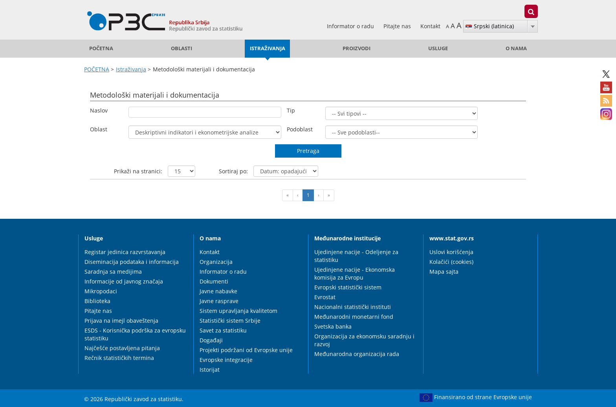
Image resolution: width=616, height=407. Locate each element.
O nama (516, 48)
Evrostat (325, 297)
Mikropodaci (100, 291)
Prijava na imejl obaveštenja (121, 320)
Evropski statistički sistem (347, 287)
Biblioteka (97, 301)
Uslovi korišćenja (451, 252)
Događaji (211, 340)
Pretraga (308, 150)
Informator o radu (351, 26)
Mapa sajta (443, 271)
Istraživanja (267, 48)
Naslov (99, 110)
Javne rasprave (219, 301)
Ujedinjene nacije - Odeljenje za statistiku (356, 255)
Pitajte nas (397, 26)
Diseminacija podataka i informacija (131, 261)
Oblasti (181, 48)
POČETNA (101, 48)
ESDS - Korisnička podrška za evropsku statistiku (135, 334)
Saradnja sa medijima (113, 271)
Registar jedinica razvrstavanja (124, 252)
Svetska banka (333, 326)
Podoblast (300, 129)
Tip (291, 110)
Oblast (98, 129)
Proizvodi (356, 48)
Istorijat (210, 369)
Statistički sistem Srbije (230, 320)
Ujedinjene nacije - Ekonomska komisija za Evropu (354, 273)
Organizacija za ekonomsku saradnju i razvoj (364, 340)
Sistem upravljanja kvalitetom (238, 310)
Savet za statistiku (223, 330)
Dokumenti (214, 281)
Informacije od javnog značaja (123, 281)
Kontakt (430, 26)
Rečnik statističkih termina (119, 358)
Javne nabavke (218, 291)
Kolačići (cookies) (451, 261)
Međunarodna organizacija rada (356, 354)
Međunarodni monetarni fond (353, 316)
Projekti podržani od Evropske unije (246, 350)
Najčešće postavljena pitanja (122, 348)
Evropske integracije (226, 359)
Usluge (438, 48)
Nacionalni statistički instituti (352, 307)
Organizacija (216, 261)
